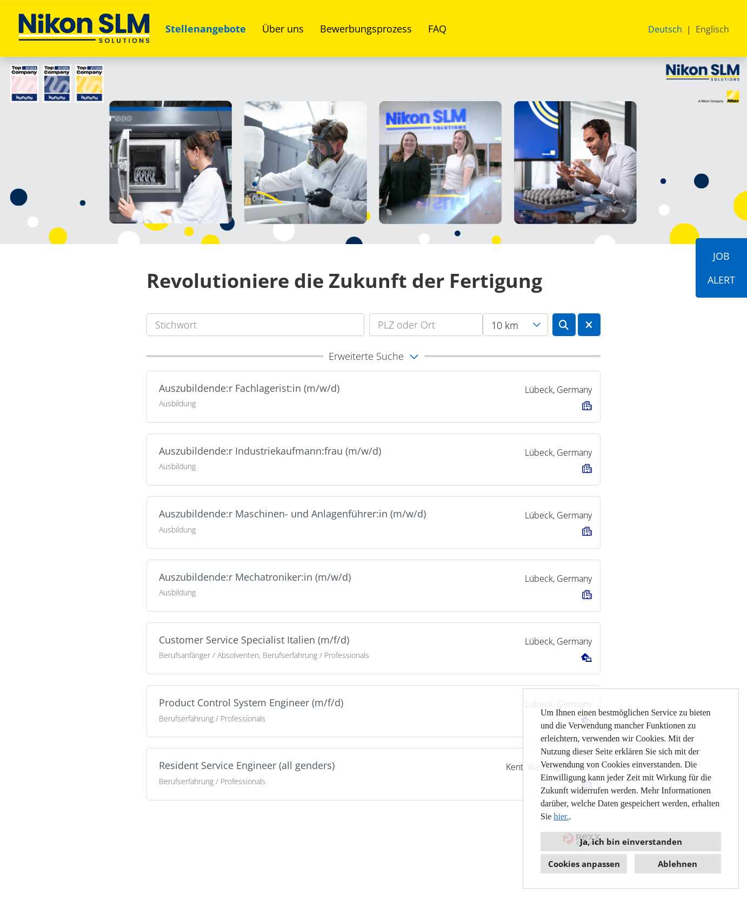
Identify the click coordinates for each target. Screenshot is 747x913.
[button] (373, 356)
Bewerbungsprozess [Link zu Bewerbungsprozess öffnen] (366, 28)
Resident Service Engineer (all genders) (247, 765)
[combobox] (515, 324)
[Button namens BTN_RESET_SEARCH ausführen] (589, 324)
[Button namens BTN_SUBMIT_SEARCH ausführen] (564, 324)
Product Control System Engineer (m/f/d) (251, 702)
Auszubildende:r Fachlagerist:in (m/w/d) (249, 388)
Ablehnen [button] (677, 863)
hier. (561, 816)
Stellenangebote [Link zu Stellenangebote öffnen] (205, 28)
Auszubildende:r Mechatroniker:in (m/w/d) (255, 576)
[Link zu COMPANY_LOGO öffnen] (84, 28)
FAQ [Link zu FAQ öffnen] (437, 28)
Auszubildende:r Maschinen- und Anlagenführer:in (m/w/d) (292, 513)
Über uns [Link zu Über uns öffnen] (283, 28)
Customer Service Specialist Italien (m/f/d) (254, 639)
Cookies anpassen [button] (584, 863)
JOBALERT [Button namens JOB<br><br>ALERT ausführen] (721, 267)
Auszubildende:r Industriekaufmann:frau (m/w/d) (270, 450)
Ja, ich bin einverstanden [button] (631, 841)
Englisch (712, 29)
